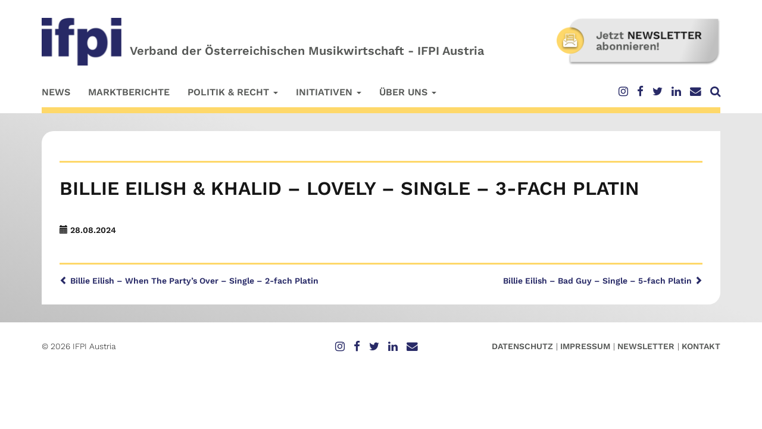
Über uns (407, 92)
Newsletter (645, 346)
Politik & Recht (233, 92)
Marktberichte (129, 92)
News (56, 92)
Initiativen (328, 92)
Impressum (585, 346)
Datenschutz (522, 346)
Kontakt (701, 346)
